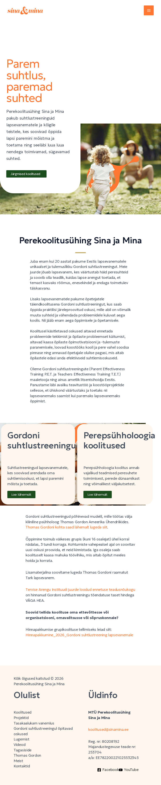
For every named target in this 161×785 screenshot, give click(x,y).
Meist (18, 761)
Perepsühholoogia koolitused (119, 440)
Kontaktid (22, 766)
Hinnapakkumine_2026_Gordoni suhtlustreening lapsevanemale (79, 635)
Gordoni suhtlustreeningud (44, 440)
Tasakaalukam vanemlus (34, 723)
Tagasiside (22, 750)
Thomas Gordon (27, 755)
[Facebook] (108, 770)
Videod (19, 744)
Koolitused (22, 712)
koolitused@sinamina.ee (108, 729)
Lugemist (21, 739)
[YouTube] (128, 770)
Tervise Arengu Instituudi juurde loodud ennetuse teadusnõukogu (80, 589)
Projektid (21, 717)
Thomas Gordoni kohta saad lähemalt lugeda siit (66, 527)
